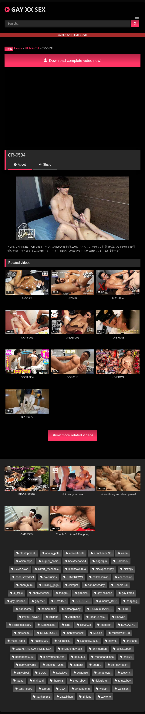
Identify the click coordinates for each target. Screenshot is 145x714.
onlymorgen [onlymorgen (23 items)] (100, 648)
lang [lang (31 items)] (67, 624)
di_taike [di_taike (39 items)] (18, 592)
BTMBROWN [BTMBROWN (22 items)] (75, 577)
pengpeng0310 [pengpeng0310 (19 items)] (24, 656)
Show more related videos (72, 435)
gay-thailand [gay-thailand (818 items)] (17, 601)
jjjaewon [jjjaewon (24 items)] (120, 616)
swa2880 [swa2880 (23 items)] (82, 672)
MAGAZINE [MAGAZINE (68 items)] (128, 624)
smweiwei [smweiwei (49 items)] (23, 672)
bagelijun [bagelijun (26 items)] (101, 561)
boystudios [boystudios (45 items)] (50, 577)
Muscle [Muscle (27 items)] (97, 632)
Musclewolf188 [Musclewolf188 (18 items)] (121, 632)
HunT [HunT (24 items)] (125, 608)
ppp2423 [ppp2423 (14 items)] (79, 656)
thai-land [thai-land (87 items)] (38, 680)
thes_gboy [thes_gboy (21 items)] (79, 680)
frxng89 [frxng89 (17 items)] (63, 592)
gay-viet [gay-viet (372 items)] (39, 601)
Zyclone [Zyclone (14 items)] (106, 696)
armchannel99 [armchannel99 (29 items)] (102, 553)
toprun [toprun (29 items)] (46, 688)
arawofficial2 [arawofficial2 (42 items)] (76, 553)
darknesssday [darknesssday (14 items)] (96, 585)
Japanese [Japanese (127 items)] (74, 616)
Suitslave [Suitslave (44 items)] (61, 672)
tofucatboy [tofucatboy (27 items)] (124, 680)
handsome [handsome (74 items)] (25, 608)
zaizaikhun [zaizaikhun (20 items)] (66, 696)
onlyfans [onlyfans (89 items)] (131, 640)
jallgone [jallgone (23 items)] (54, 616)
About (20, 164)
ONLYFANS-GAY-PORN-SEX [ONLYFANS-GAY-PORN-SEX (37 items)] (33, 648)
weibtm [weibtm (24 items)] (103, 688)
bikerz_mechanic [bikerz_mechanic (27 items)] (48, 568)
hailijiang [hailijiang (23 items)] (131, 601)
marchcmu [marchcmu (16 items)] (24, 632)
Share (45, 164)
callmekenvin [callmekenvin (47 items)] (100, 577)
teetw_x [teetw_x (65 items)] (125, 672)
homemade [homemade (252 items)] (48, 608)
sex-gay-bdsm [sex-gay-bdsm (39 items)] (119, 664)
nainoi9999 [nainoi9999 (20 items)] (41, 640)
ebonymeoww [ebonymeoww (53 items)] (41, 592)
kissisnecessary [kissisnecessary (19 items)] (21, 624)
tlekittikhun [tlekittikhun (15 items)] (102, 680)
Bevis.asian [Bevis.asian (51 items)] (21, 568)
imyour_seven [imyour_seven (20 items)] (30, 616)
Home (18, 48)
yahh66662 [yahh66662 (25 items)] (43, 696)
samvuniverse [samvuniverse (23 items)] (27, 664)
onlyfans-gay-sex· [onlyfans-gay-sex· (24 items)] (72, 648)
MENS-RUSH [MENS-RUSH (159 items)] (48, 632)
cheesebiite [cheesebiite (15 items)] (125, 577)
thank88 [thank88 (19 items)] (58, 680)
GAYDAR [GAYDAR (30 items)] (60, 601)
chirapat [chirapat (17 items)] (73, 585)
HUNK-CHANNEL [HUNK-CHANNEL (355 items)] (101, 608)
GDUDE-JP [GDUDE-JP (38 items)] (82, 601)
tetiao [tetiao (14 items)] (20, 680)
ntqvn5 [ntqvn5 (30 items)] (112, 640)
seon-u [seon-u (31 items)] (97, 664)
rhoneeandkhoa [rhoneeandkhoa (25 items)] (104, 656)
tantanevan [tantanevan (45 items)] (104, 672)
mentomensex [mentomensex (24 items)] (74, 632)
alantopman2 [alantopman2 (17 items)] (27, 553)
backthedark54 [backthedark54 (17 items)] (77, 561)
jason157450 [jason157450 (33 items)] (97, 616)
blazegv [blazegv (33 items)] (128, 568)
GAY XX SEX (25, 9)
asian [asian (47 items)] (124, 553)
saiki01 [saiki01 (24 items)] (128, 656)
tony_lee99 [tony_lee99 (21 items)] (25, 688)
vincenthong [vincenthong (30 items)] (82, 688)
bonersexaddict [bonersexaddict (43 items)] (24, 577)
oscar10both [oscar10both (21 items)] (123, 648)
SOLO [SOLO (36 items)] (42, 672)
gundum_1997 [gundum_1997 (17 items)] (108, 601)
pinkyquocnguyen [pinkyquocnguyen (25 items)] (54, 656)
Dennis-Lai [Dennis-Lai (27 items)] (121, 585)
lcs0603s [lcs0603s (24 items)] (85, 624)
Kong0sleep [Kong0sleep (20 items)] (48, 624)
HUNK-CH (32, 48)
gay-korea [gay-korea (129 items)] (128, 592)
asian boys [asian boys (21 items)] (25, 561)
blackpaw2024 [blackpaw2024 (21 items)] (77, 568)
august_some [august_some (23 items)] (50, 561)
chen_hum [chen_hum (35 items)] (26, 585)
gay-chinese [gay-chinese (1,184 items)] (104, 592)
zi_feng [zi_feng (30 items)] (87, 696)
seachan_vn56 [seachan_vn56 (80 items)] (55, 664)
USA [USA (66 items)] (62, 688)
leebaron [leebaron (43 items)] (106, 624)
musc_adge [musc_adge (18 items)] (18, 640)
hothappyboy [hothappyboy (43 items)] (72, 608)
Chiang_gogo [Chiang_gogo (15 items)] (50, 585)
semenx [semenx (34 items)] (78, 664)
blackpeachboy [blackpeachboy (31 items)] (105, 568)
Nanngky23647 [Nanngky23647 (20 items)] (89, 640)
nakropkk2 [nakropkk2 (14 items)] (64, 640)
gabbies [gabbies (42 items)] (82, 592)
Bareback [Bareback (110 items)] (122, 561)
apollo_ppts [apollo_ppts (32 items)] (52, 553)
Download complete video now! (72, 60)
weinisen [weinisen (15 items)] (123, 688)
